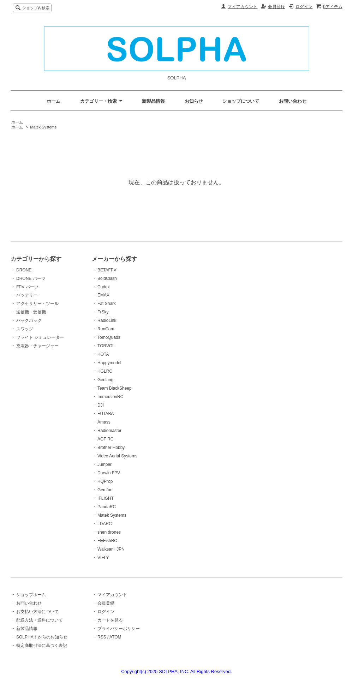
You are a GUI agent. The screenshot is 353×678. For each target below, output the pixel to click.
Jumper (104, 464)
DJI (100, 405)
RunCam (105, 328)
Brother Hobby (111, 447)
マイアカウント (242, 6)
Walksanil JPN (111, 549)
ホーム (53, 101)
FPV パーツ (27, 286)
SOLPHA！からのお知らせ (41, 637)
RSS (101, 637)
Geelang (105, 379)
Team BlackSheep (114, 388)
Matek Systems (43, 127)
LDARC (104, 523)
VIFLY (103, 557)
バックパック (29, 320)
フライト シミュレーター (40, 337)
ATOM (115, 637)
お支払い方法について (37, 611)
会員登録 (276, 6)
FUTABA (105, 413)
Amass (103, 422)
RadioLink (106, 320)
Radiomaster (109, 430)
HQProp (105, 481)
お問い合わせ (292, 101)
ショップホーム (31, 594)
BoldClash (107, 278)
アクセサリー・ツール (37, 303)
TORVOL (106, 345)
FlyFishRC (107, 540)
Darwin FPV (108, 472)
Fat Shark (106, 303)
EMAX (103, 295)
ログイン (303, 6)
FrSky (102, 312)
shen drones (109, 532)
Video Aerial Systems (117, 456)
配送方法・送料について (39, 620)
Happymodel (109, 362)
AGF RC (105, 439)
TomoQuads (108, 337)
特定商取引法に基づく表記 (41, 645)
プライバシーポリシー (118, 628)
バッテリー (26, 295)
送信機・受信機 (31, 312)
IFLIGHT (105, 498)
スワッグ (24, 328)
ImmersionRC (110, 396)
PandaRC (106, 506)
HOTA (103, 354)
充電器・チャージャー (37, 345)
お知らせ (194, 101)
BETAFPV (106, 270)
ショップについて (240, 101)
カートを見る (110, 620)
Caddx (103, 286)
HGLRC (104, 371)
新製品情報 (153, 101)
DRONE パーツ (31, 278)
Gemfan (105, 489)
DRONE (23, 270)
